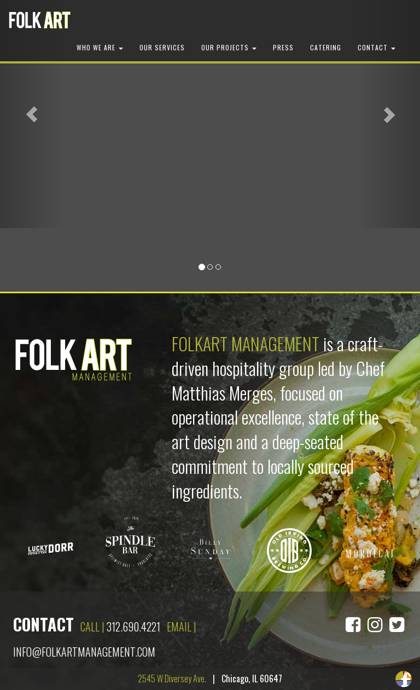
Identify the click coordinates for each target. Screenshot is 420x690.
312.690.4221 (133, 626)
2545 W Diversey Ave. (172, 678)
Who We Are (100, 47)
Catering (325, 47)
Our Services (162, 47)
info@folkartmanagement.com (84, 651)
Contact (376, 47)
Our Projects (228, 47)
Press (283, 47)
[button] (31, 114)
